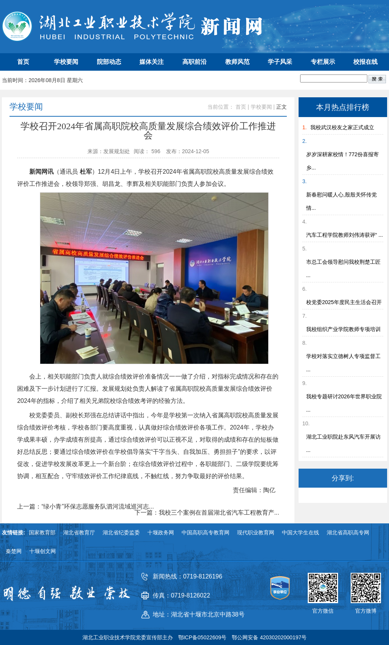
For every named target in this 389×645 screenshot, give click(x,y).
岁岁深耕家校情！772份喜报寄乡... (342, 161)
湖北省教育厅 (79, 532)
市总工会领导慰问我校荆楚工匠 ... (343, 268)
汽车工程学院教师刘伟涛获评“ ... (344, 235)
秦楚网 (14, 551)
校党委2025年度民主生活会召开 (344, 302)
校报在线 (365, 62)
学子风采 (280, 62)
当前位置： (220, 107)
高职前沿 (194, 62)
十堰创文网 (42, 551)
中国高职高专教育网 (205, 532)
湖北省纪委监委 (121, 532)
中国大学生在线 (300, 532)
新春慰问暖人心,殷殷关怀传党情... (341, 201)
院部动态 (109, 62)
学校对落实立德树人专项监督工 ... (343, 362)
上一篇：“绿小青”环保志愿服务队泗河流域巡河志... (85, 507)
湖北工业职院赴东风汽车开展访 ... (343, 443)
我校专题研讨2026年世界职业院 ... (344, 403)
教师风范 (237, 62)
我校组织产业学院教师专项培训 (343, 329)
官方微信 (323, 611)
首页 (23, 62)
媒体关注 (151, 62)
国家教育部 (42, 532)
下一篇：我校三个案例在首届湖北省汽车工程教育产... (206, 513)
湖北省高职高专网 (348, 532)
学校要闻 (66, 62)
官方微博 (365, 611)
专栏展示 (323, 62)
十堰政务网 (160, 532)
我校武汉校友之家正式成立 (342, 127)
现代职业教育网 (255, 532)
